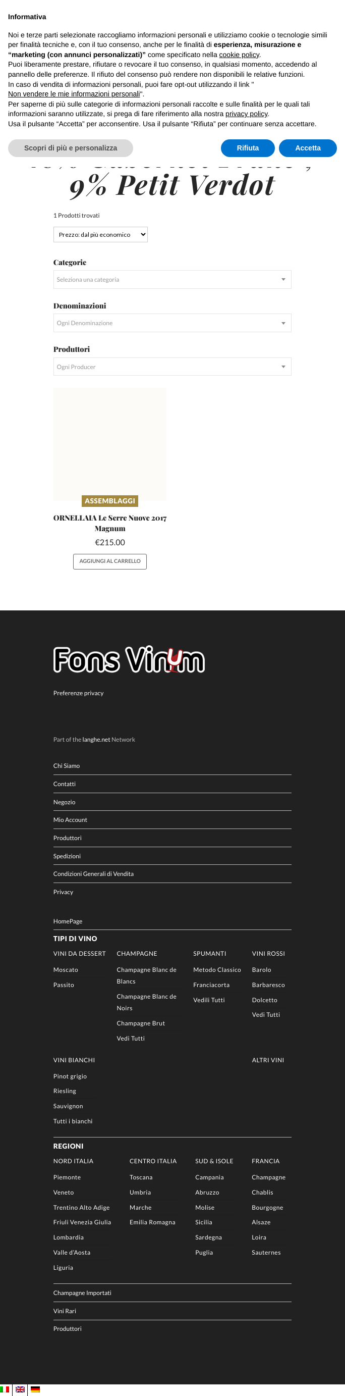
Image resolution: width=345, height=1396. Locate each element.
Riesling (64, 1091)
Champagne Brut (141, 1023)
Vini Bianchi (74, 1060)
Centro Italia (153, 1161)
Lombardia (68, 1238)
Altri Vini (268, 1060)
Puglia (204, 1252)
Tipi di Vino (75, 939)
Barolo (261, 969)
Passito (63, 985)
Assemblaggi (110, 501)
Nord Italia (73, 1161)
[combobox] (172, 279)
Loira (259, 1238)
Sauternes (266, 1252)
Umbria (140, 1192)
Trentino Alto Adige (81, 1207)
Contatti (64, 784)
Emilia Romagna (153, 1222)
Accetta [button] (308, 148)
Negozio (64, 802)
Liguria (63, 1267)
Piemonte (67, 1177)
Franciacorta (211, 985)
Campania (209, 1177)
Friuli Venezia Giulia (82, 1222)
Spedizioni (67, 856)
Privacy (63, 892)
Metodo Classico (217, 969)
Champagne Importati (82, 1293)
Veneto (63, 1192)
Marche (141, 1207)
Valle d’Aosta (72, 1252)
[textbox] (172, 279)
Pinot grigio (70, 1076)
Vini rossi (268, 953)
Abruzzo (207, 1192)
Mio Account (70, 819)
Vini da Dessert (79, 953)
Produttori (67, 838)
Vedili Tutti (209, 1000)
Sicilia (203, 1222)
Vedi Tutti (131, 1038)
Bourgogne (267, 1207)
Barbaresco (268, 985)
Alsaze (261, 1222)
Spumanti (209, 953)
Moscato (65, 969)
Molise (205, 1207)
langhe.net (96, 740)
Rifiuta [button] (248, 148)
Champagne (137, 953)
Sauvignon (68, 1106)
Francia (266, 1161)
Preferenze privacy (78, 693)
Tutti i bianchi (73, 1121)
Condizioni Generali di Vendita (93, 873)
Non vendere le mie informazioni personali (74, 94)
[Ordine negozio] (100, 234)
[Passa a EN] (20, 1390)
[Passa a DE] (35, 1390)
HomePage (68, 921)
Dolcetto (264, 1000)
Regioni (68, 1146)
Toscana (141, 1177)
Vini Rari (64, 1311)
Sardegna (208, 1238)
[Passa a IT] (4, 1390)
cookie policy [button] (239, 54)
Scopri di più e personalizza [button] (70, 148)
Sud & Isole (214, 1161)
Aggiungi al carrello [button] (109, 561)
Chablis (262, 1192)
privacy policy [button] (246, 114)
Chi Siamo (66, 765)
